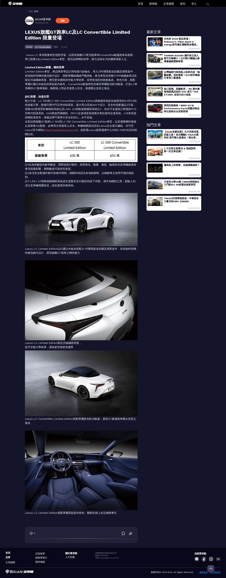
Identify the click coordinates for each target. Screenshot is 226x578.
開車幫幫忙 (41, 557)
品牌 (8, 557)
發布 (182, 3)
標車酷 (153, 3)
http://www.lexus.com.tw (60, 129)
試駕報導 (40, 553)
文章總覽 (168, 3)
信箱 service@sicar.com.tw (107, 558)
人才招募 (70, 557)
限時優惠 (40, 562)
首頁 (140, 3)
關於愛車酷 (71, 553)
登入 (194, 3)
